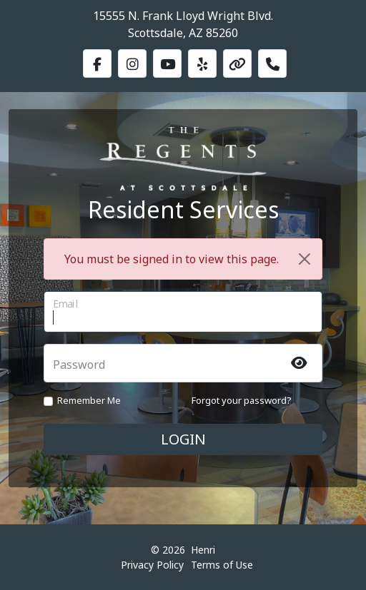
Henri (203, 549)
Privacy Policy (152, 564)
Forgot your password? (242, 400)
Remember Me (89, 400)
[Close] (304, 259)
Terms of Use (222, 564)
